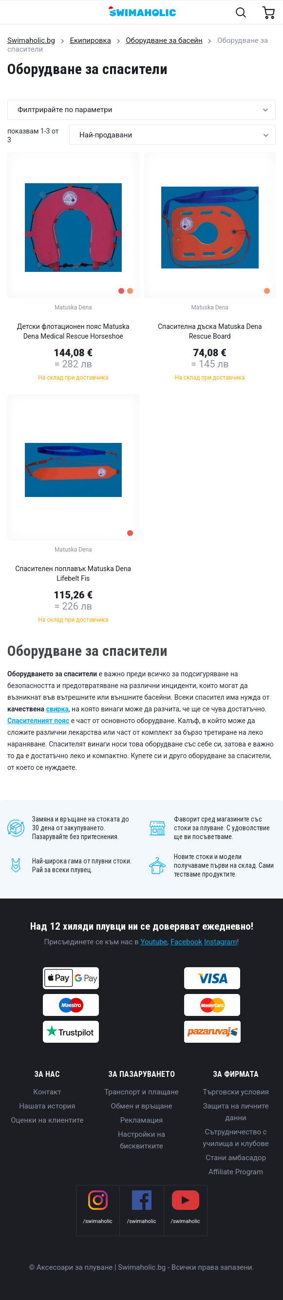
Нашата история (47, 1106)
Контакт (47, 1092)
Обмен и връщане (141, 1106)
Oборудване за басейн (164, 40)
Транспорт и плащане (141, 1092)
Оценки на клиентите (47, 1120)
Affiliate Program (235, 1171)
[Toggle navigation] (12, 13)
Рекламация (141, 1120)
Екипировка (90, 40)
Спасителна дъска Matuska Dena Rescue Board (210, 331)
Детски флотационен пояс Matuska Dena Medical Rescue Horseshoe (73, 331)
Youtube (153, 941)
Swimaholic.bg (31, 40)
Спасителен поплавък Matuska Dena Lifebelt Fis (73, 573)
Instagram (220, 941)
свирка (57, 709)
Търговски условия (236, 1092)
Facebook (186, 941)
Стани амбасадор (236, 1157)
